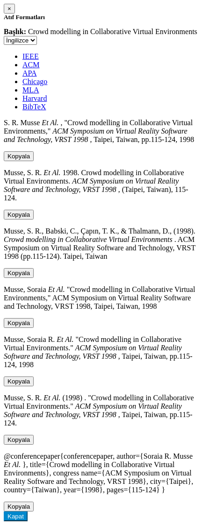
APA (29, 73)
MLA (30, 90)
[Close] (9, 9)
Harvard (34, 98)
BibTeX (34, 107)
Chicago (34, 81)
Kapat (15, 516)
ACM (30, 65)
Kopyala (18, 156)
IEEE (30, 56)
